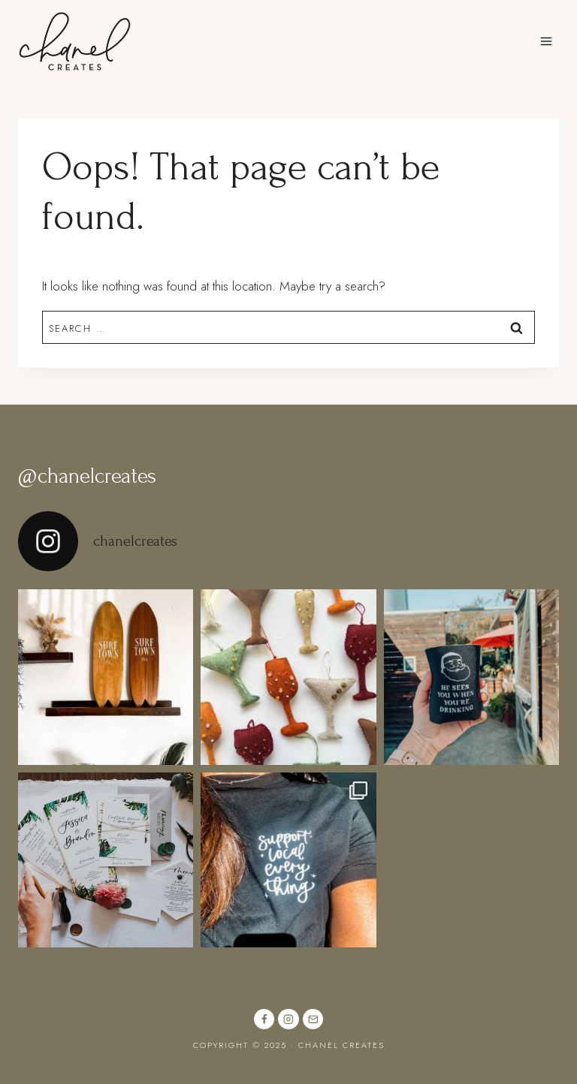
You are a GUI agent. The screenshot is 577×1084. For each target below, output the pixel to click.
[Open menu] (546, 41)
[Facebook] (264, 1019)
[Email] (313, 1019)
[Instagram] (288, 1019)
